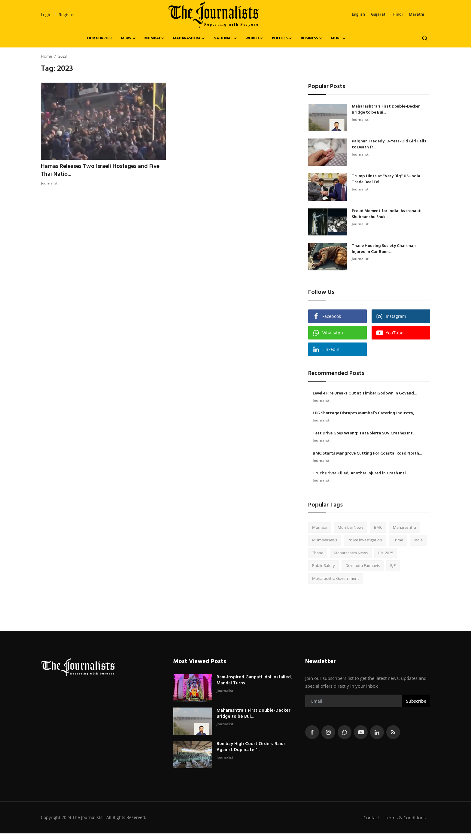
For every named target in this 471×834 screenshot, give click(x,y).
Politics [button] (282, 38)
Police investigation (365, 540)
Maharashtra (404, 528)
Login (46, 14)
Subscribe (416, 702)
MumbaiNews (324, 540)
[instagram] (328, 733)
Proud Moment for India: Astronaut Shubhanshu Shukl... (386, 214)
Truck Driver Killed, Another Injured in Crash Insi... (361, 474)
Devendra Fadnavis (362, 566)
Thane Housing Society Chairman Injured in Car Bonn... (384, 249)
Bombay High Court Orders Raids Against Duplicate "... (251, 747)
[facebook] (312, 733)
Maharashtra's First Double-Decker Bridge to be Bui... (386, 110)
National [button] (225, 38)
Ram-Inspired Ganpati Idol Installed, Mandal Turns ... (254, 681)
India (418, 540)
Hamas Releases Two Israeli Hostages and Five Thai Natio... (102, 170)
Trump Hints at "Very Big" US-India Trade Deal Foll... (386, 179)
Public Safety (323, 566)
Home (46, 56)
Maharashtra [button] (189, 38)
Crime (398, 540)
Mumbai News (350, 528)
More (338, 38)
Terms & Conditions (405, 818)
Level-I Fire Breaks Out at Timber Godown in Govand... (365, 394)
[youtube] (361, 733)
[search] (424, 38)
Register (67, 14)
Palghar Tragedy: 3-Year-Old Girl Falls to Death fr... (389, 144)
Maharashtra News (351, 553)
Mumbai (319, 528)
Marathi (416, 14)
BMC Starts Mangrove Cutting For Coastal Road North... (367, 454)
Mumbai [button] (154, 38)
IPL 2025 (385, 553)
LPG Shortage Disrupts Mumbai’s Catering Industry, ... (365, 414)
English (358, 14)
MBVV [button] (128, 38)
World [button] (254, 38)
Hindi (398, 14)
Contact (371, 818)
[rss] (393, 733)
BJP (393, 566)
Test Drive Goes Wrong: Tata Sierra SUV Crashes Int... (364, 434)
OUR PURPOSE (100, 38)
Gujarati (379, 14)
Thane (317, 553)
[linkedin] (377, 733)
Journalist (49, 183)
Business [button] (311, 38)
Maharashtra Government (335, 579)
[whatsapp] (344, 733)
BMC (378, 528)
